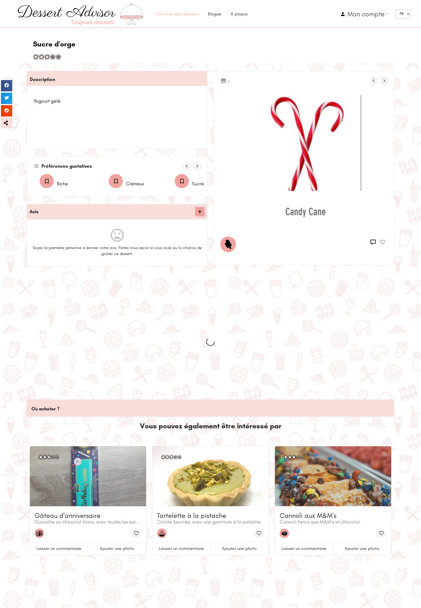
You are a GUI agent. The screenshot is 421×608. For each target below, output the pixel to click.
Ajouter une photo (117, 548)
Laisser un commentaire (58, 548)
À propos (239, 14)
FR (402, 13)
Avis (34, 211)
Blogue (214, 14)
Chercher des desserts (177, 14)
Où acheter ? (45, 409)
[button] (6, 123)
